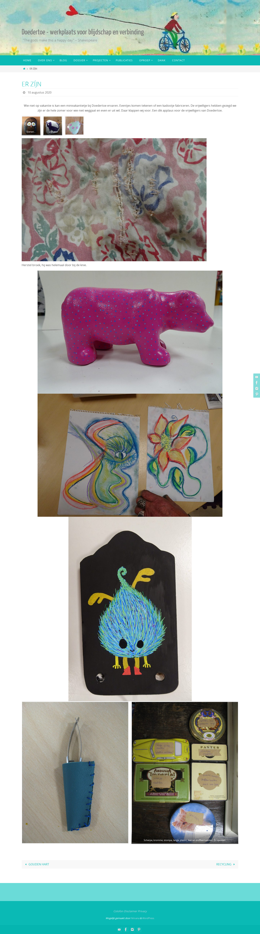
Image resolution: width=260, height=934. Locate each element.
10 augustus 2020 (39, 92)
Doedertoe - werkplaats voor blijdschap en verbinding (83, 32)
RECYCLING (226, 864)
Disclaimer (130, 911)
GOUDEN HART (36, 864)
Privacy (142, 911)
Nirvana (135, 918)
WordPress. (148, 918)
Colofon (118, 911)
